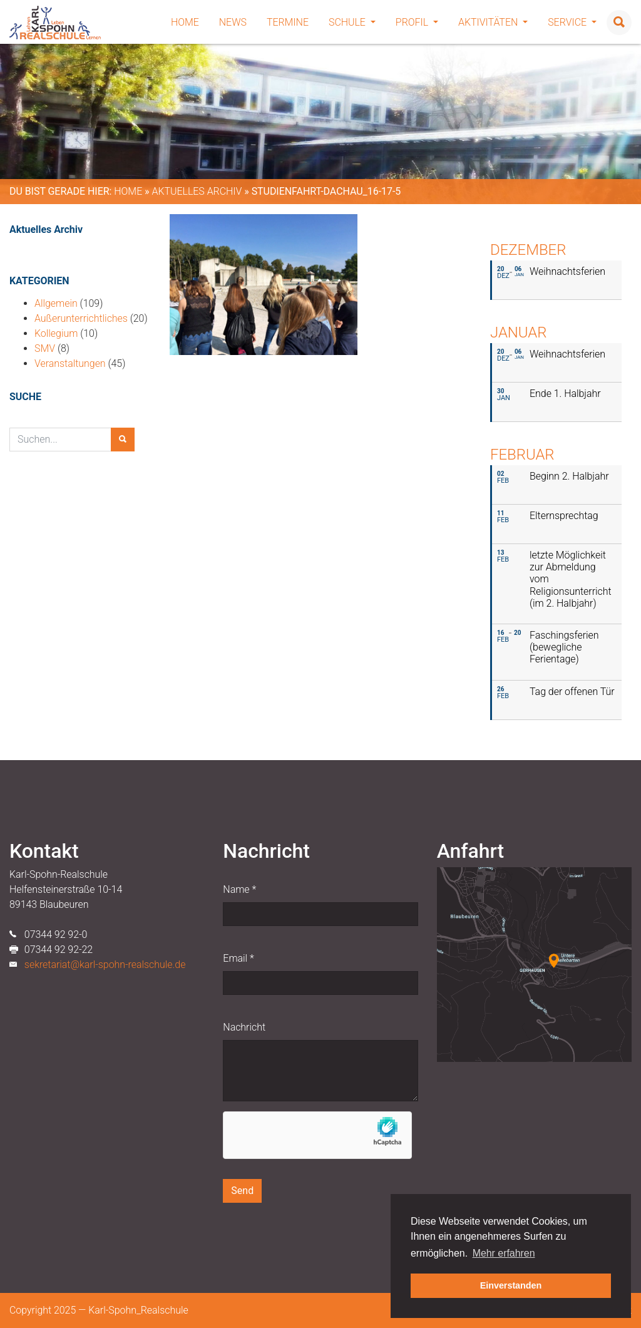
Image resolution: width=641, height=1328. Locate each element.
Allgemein (56, 303)
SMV (44, 348)
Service (572, 22)
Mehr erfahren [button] (504, 1253)
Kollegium (56, 333)
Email (238, 958)
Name (239, 889)
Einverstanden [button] (511, 1285)
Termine (288, 22)
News (233, 22)
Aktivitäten (493, 22)
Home (185, 22)
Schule (352, 22)
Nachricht (244, 1027)
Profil (417, 22)
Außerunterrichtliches (81, 318)
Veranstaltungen (70, 363)
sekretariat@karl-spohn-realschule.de (105, 964)
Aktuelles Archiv (196, 191)
